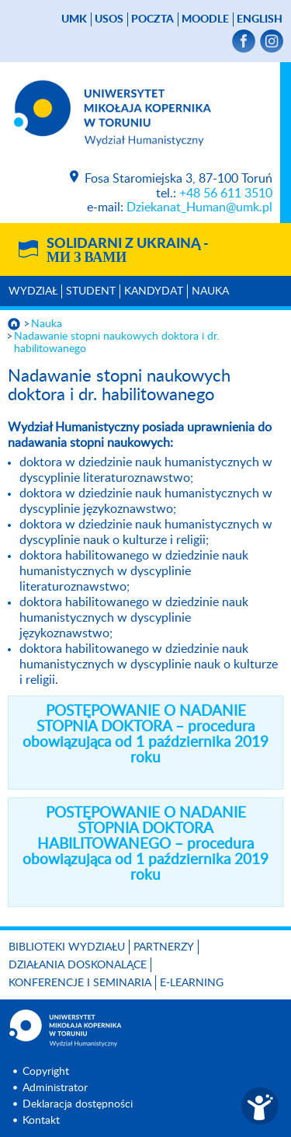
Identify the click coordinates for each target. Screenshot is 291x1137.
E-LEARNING (191, 983)
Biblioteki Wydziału (67, 947)
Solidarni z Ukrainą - (128, 251)
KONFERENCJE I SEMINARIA (80, 983)
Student (91, 291)
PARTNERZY (163, 947)
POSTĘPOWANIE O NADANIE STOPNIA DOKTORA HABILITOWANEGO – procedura (145, 844)
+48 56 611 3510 (225, 193)
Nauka (210, 291)
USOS (109, 19)
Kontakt (41, 1120)
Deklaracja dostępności (78, 1104)
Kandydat (153, 291)
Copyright (46, 1071)
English (259, 19)
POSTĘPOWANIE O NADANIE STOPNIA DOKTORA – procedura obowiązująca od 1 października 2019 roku (145, 735)
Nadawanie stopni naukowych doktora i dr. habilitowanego (116, 342)
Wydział (33, 291)
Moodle (205, 19)
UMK (74, 19)
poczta (152, 19)
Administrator (55, 1088)
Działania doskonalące (78, 965)
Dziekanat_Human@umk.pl (199, 207)
